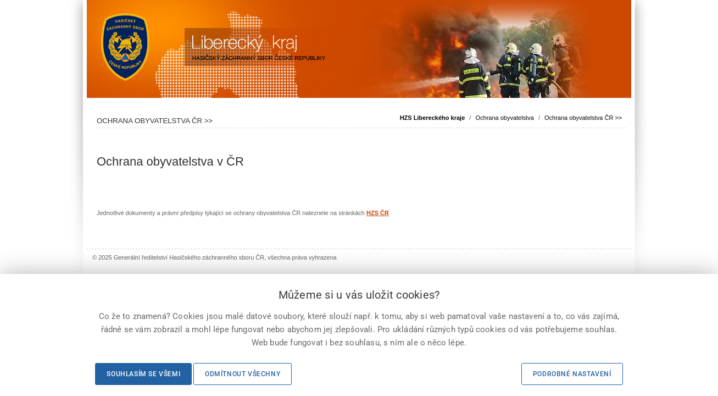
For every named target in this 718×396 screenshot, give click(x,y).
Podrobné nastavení (572, 374)
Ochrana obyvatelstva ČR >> (583, 117)
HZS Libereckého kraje (432, 117)
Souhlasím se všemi (143, 374)
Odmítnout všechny (242, 374)
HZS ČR (377, 213)
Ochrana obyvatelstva (504, 117)
